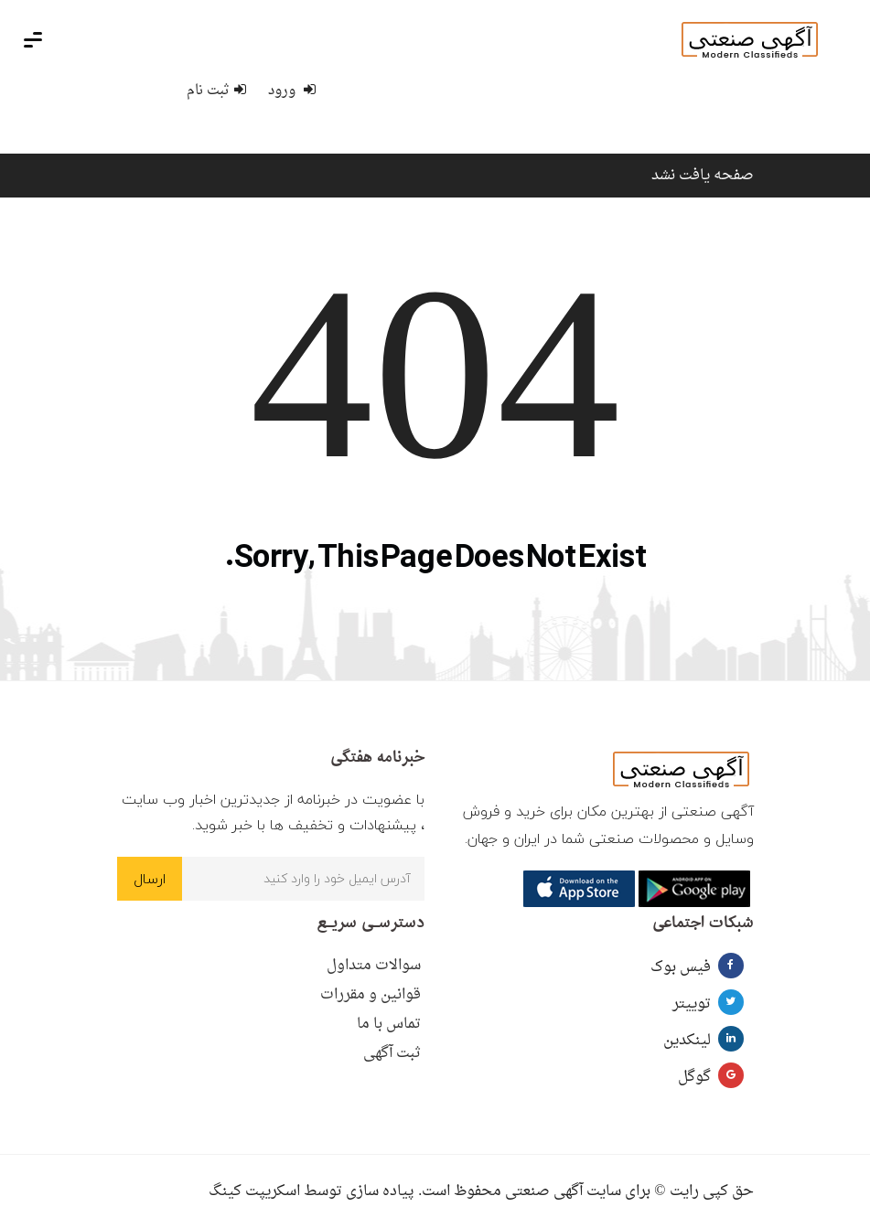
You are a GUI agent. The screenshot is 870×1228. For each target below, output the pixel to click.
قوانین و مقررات (370, 995)
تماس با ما (389, 1024)
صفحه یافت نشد (702, 175)
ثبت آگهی (392, 1053)
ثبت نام (216, 91)
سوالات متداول (374, 965)
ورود (292, 91)
